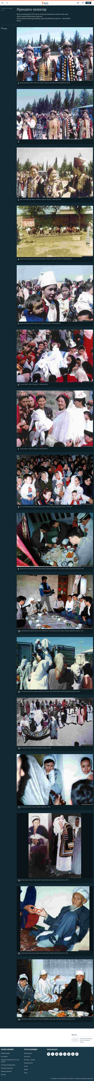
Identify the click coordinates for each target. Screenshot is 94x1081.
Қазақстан (27, 1056)
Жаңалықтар (28, 1053)
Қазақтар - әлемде (29, 1060)
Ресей (26, 1066)
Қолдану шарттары (7, 1068)
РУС (83, 3)
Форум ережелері (6, 1071)
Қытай (26, 1069)
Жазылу (3, 1074)
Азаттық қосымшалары (8, 1065)
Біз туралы (4, 1056)
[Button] (4, 29)
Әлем (25, 1072)
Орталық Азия (28, 1063)
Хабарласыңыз (5, 1053)
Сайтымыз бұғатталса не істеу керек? (10, 1060)
